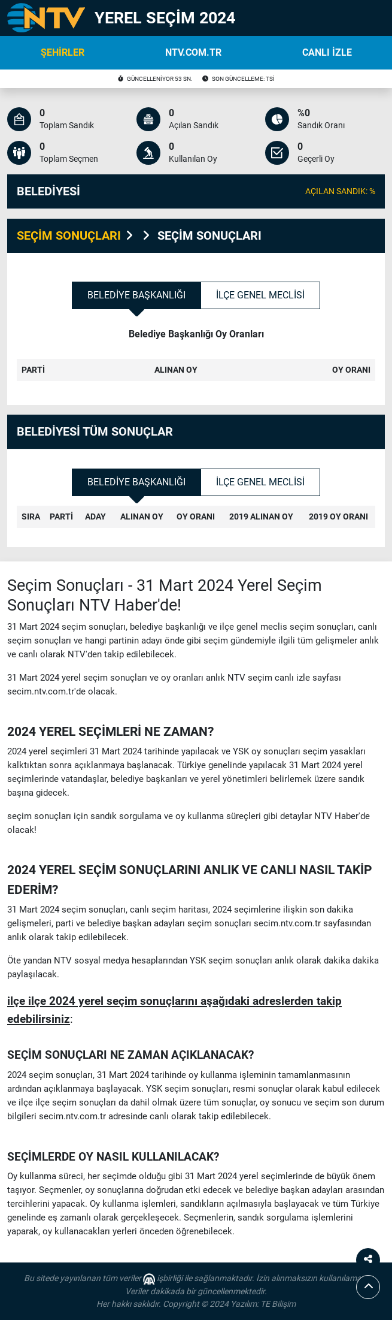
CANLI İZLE (327, 52)
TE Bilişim (278, 1304)
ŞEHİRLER (62, 52)
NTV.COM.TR (193, 52)
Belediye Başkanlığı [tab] (136, 295)
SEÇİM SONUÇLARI (69, 235)
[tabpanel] (196, 362)
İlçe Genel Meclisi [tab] (260, 295)
